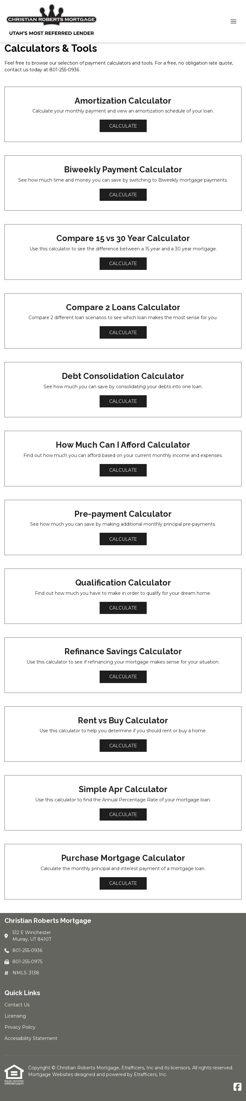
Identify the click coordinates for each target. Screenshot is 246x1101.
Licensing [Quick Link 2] (15, 1016)
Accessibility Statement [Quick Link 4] (30, 1038)
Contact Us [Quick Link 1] (16, 1005)
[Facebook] (238, 1087)
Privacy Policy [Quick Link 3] (20, 1027)
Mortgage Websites (51, 1074)
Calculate (123, 126)
